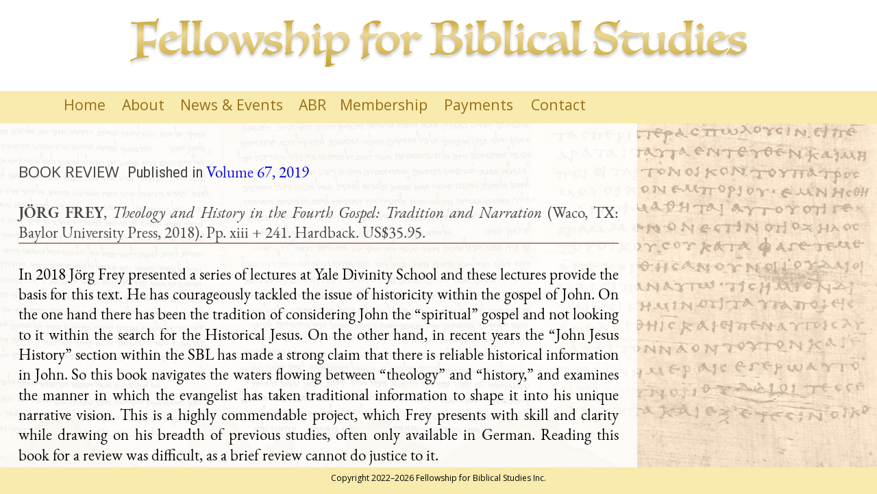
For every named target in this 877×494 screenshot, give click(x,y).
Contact (558, 104)
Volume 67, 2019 (257, 172)
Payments (478, 104)
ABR (312, 104)
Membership (384, 104)
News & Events (231, 104)
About (143, 104)
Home (85, 104)
